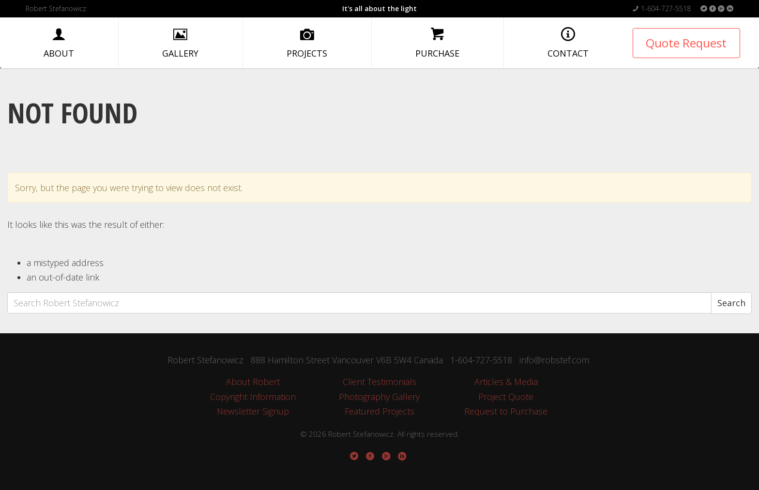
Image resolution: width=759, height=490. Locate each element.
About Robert (253, 381)
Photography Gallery (379, 396)
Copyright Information (253, 396)
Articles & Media (506, 381)
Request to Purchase (505, 411)
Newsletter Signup (253, 411)
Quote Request (686, 43)
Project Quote (505, 396)
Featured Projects (379, 411)
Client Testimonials (379, 381)
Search (731, 303)
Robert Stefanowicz (56, 8)
